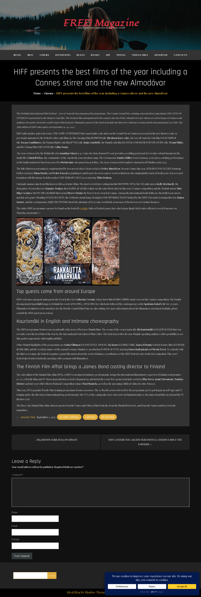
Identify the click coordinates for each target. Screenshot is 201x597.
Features (108, 417)
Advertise (161, 55)
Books (95, 55)
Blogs (81, 55)
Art (108, 55)
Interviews (63, 55)
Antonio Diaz (27, 417)
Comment (17, 474)
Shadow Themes (96, 592)
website (84, 208)
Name (15, 512)
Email (14, 525)
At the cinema (69, 417)
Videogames (140, 55)
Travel (121, 55)
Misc (30, 55)
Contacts (180, 55)
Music (18, 55)
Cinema (44, 55)
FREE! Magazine (100, 23)
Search (52, 575)
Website (15, 539)
